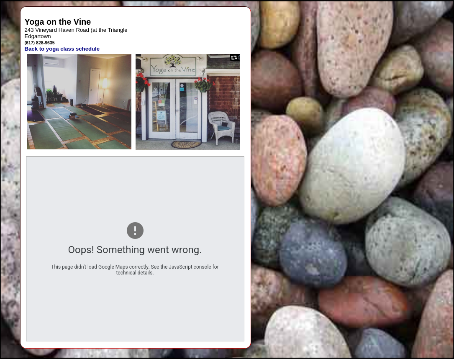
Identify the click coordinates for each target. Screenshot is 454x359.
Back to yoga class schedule (62, 49)
